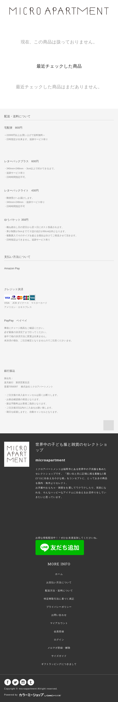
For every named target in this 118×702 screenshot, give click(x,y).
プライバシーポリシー (59, 607)
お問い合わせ (59, 615)
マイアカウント (59, 623)
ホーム (59, 574)
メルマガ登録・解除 (59, 647)
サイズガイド (59, 656)
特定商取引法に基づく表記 (59, 598)
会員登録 (59, 631)
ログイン (59, 639)
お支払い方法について (59, 582)
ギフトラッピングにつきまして (59, 664)
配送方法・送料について (59, 590)
